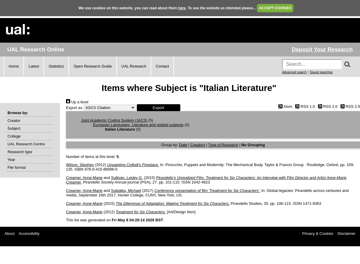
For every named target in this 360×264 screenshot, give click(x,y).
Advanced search (294, 72)
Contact (162, 66)
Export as (74, 107)
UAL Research (134, 66)
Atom (284, 106)
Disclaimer (347, 233)
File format (17, 167)
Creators (197, 145)
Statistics (56, 66)
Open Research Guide (93, 66)
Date (183, 145)
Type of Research (223, 145)
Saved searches (321, 72)
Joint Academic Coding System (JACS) (114, 120)
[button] (158, 107)
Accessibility (29, 233)
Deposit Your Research (322, 49)
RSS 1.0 (304, 106)
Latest (33, 66)
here (182, 8)
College (14, 136)
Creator (14, 120)
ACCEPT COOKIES (275, 8)
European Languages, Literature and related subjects (138, 125)
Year (11, 159)
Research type (20, 152)
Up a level (77, 102)
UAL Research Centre (26, 144)
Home (14, 66)
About (9, 233)
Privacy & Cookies (317, 233)
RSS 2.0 (327, 106)
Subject (14, 128)
